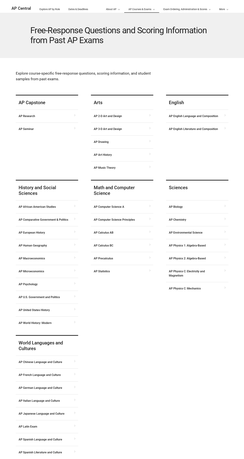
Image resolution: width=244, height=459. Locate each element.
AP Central (21, 8)
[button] (224, 6)
